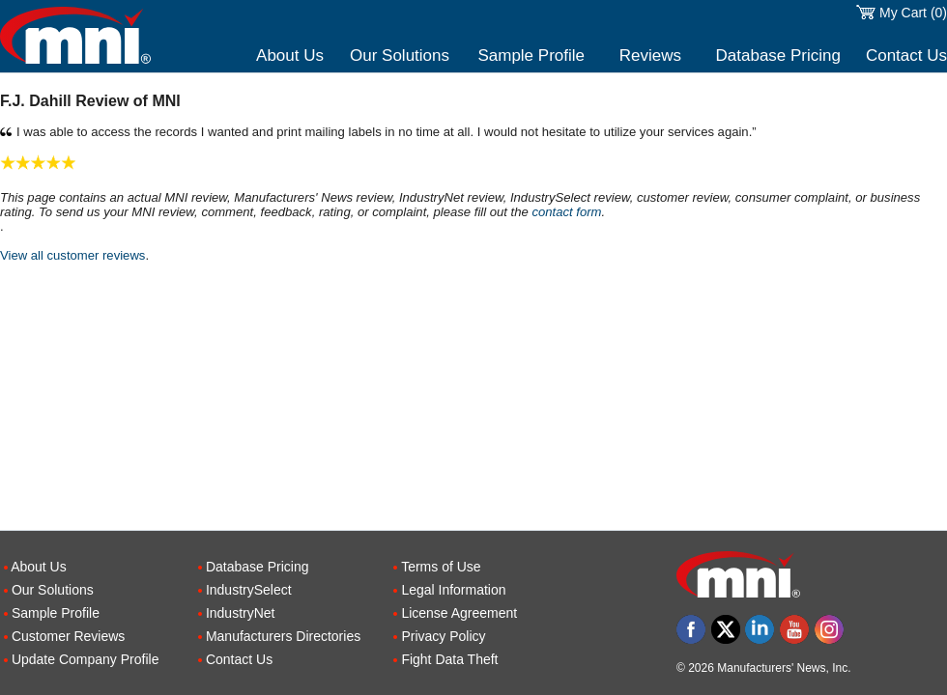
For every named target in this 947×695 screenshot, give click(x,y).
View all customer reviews (72, 255)
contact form (566, 212)
